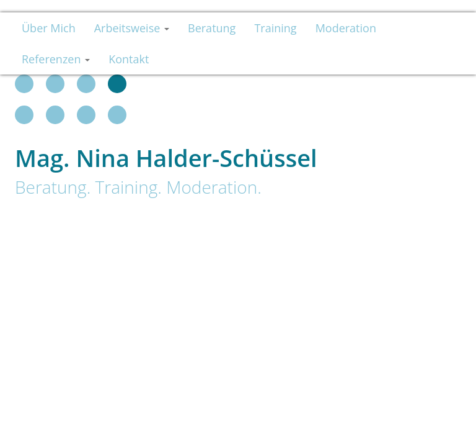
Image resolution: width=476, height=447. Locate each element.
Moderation (345, 27)
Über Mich (49, 27)
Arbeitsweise (131, 27)
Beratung (212, 27)
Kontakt (128, 59)
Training (275, 27)
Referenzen (56, 59)
